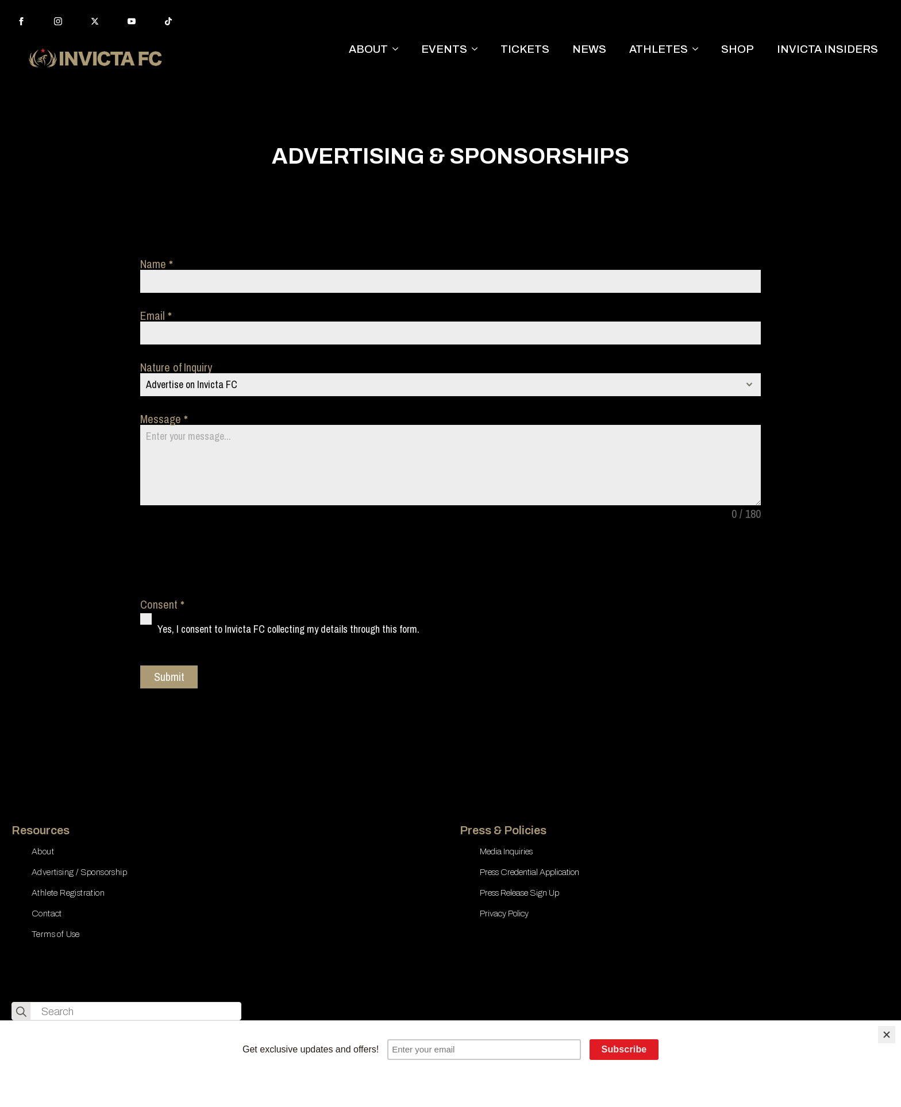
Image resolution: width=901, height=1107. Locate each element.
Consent (162, 604)
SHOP (737, 49)
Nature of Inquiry (176, 367)
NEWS (589, 49)
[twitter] (95, 21)
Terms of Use (56, 934)
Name (156, 264)
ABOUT (368, 49)
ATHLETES (658, 49)
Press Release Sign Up (519, 892)
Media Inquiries (506, 851)
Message (163, 419)
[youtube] (131, 21)
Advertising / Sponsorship (79, 872)
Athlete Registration (68, 892)
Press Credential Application (529, 872)
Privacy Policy (504, 913)
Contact (47, 913)
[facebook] (21, 21)
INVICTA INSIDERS (827, 49)
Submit (169, 676)
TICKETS (524, 49)
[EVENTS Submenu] (478, 49)
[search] (21, 1012)
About (43, 851)
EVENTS (444, 49)
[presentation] (227, 559)
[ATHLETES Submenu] (699, 49)
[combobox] (450, 384)
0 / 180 (746, 514)
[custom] (168, 21)
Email (155, 316)
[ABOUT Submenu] (399, 49)
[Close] (886, 1034)
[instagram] (58, 21)
